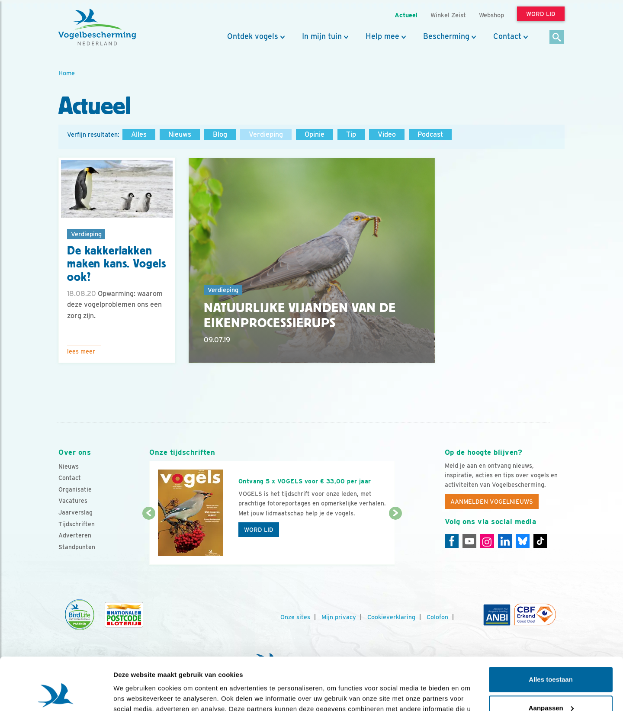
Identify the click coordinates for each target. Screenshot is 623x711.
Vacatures (72, 500)
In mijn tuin (322, 36)
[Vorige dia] (148, 539)
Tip (351, 134)
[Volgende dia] (395, 539)
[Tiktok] (540, 541)
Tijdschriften (76, 524)
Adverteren (74, 535)
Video (387, 134)
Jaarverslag (75, 512)
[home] (97, 27)
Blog (220, 134)
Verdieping (266, 134)
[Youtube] (469, 541)
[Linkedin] (505, 541)
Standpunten (76, 547)
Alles (139, 134)
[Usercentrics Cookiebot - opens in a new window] (56, 694)
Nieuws (179, 134)
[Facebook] (452, 541)
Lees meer (81, 351)
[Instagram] (487, 541)
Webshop (491, 15)
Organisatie (75, 489)
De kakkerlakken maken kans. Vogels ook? (116, 264)
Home (66, 73)
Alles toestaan (551, 630)
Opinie (314, 134)
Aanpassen (551, 658)
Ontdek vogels (252, 36)
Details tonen (133, 694)
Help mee (382, 36)
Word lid (258, 529)
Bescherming (446, 36)
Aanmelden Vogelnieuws (491, 501)
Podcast (430, 134)
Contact (507, 36)
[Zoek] (557, 37)
